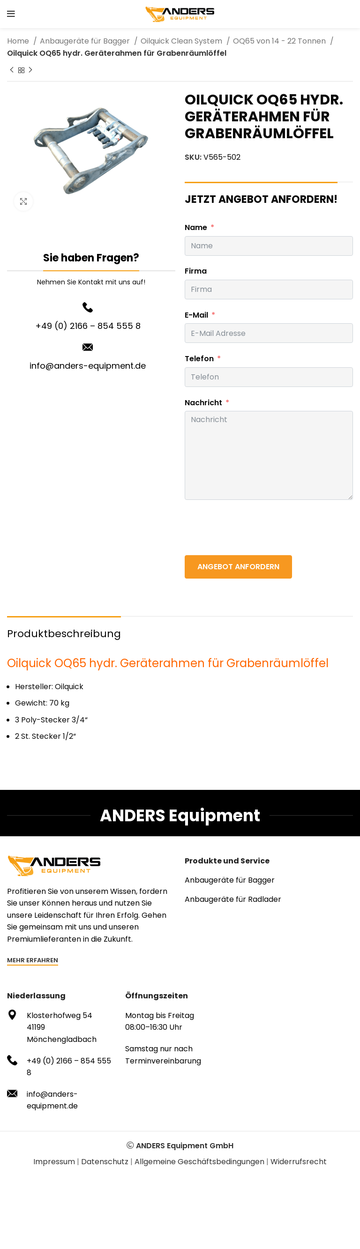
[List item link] (269, 880)
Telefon (199, 358)
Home (19, 41)
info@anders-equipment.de (88, 366)
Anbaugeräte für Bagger (86, 41)
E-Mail (196, 315)
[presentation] (256, 527)
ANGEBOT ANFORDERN (238, 566)
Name (196, 227)
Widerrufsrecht (298, 1161)
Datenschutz (104, 1161)
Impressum (54, 1161)
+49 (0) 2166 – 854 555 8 (88, 326)
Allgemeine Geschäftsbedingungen (199, 1161)
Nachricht (203, 402)
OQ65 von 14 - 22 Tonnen (280, 41)
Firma (196, 271)
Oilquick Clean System (182, 41)
